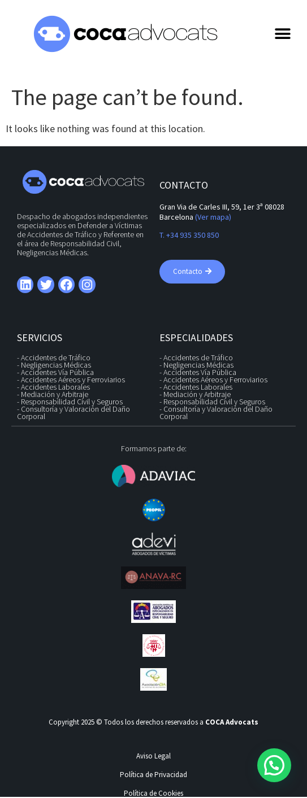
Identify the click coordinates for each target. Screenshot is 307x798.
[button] (282, 34)
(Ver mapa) (213, 217)
